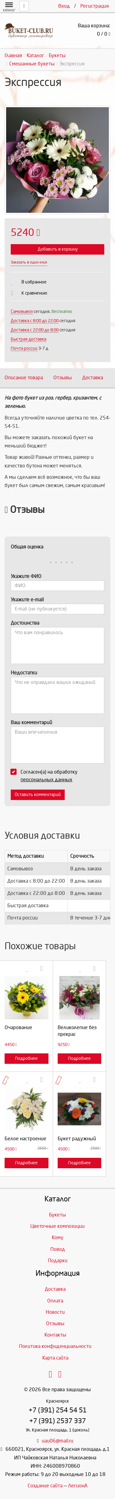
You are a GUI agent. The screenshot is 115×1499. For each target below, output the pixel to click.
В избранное (34, 282)
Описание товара (24, 377)
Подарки (57, 1260)
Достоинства (25, 623)
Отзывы (62, 377)
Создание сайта (45, 1485)
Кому (57, 1237)
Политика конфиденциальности (55, 1346)
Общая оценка (27, 546)
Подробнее (26, 1058)
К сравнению (34, 293)
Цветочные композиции (57, 1226)
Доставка (92, 377)
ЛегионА (77, 1485)
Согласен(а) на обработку (46, 775)
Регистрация (94, 6)
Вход (64, 6)
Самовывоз (22, 311)
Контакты (55, 1334)
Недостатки (24, 672)
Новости (55, 1312)
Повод (57, 1249)
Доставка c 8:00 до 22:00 (35, 320)
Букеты (57, 1214)
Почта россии (24, 348)
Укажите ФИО (26, 576)
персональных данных (46, 779)
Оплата (55, 1300)
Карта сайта (55, 1357)
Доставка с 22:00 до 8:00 (35, 330)
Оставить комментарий (38, 794)
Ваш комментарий (31, 722)
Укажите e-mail (27, 599)
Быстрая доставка (28, 339)
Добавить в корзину (58, 249)
